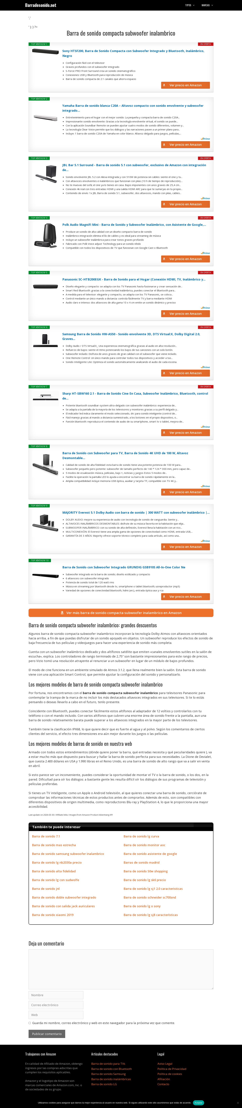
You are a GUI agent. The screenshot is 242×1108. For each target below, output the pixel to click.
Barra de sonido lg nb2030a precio (57, 862)
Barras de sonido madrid (141, 862)
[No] (237, 1102)
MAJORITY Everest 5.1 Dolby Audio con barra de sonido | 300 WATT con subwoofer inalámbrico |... (136, 512)
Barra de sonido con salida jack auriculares (63, 906)
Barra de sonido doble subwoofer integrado (64, 897)
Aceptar (199, 1102)
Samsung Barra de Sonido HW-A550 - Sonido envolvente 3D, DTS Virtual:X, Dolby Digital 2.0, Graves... (131, 336)
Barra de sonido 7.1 (46, 836)
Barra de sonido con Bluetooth (111, 1069)
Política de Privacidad (171, 1069)
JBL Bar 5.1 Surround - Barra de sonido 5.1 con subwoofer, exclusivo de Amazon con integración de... (134, 167)
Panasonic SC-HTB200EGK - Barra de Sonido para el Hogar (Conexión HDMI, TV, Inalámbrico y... (134, 279)
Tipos (191, 5)
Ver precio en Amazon (186, 85)
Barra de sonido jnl (46, 889)
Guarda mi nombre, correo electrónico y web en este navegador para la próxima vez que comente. (103, 1023)
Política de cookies (169, 1074)
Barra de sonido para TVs (108, 1064)
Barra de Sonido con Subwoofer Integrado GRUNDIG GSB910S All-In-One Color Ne (123, 567)
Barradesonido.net (40, 5)
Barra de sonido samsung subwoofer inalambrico (68, 854)
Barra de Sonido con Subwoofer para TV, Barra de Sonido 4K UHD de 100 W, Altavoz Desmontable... (125, 455)
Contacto (163, 1084)
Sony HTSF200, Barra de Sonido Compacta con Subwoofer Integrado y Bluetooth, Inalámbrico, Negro (133, 53)
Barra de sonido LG (104, 1084)
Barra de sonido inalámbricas (111, 1079)
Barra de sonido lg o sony (142, 906)
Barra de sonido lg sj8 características (151, 915)
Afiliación (163, 1079)
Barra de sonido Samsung (108, 1074)
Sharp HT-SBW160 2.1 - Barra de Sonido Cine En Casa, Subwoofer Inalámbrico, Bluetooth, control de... (135, 395)
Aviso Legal (164, 1064)
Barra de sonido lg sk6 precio (145, 880)
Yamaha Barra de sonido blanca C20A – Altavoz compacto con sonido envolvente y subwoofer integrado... (133, 108)
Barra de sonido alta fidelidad (54, 871)
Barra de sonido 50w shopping (146, 871)
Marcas (209, 5)
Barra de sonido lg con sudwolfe (55, 880)
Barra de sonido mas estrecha (54, 845)
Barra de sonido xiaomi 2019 (52, 915)
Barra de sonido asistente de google (150, 854)
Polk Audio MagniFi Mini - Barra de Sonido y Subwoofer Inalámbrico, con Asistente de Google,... (134, 225)
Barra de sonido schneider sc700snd (150, 897)
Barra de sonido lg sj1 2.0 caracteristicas (153, 889)
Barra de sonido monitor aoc (144, 845)
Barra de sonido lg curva (141, 836)
